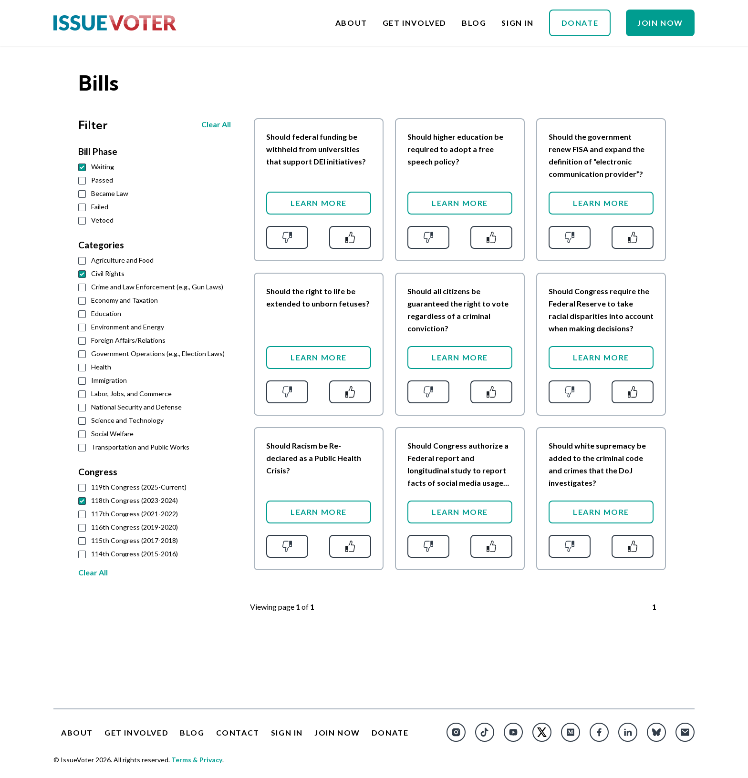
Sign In (517, 23)
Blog (474, 23)
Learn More (319, 202)
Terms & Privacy (196, 760)
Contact (238, 732)
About (351, 23)
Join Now (660, 22)
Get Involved (415, 23)
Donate (580, 22)
